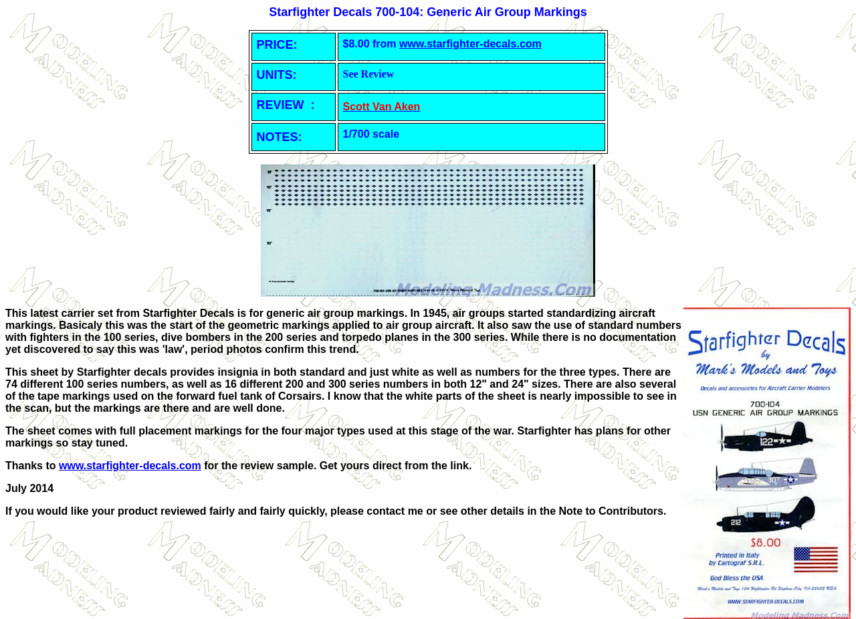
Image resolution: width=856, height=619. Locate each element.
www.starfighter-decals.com (470, 43)
